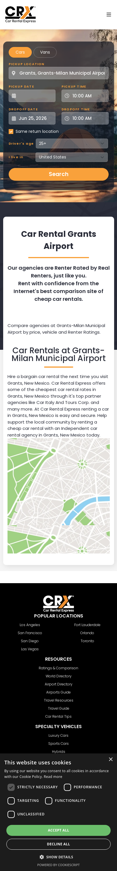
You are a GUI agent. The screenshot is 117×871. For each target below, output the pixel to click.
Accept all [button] (58, 830)
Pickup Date (21, 86)
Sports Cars (58, 743)
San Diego (30, 640)
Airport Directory (59, 684)
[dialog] (58, 812)
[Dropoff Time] (88, 118)
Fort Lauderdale (87, 624)
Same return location (37, 131)
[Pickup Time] (88, 96)
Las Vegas (30, 649)
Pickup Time (74, 86)
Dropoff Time (76, 109)
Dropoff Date (23, 109)
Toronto (87, 640)
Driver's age (21, 143)
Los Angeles (30, 624)
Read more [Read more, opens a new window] (53, 776)
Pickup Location (26, 64)
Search (58, 174)
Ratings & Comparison (58, 668)
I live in (16, 157)
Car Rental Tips (58, 716)
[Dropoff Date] (35, 118)
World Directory (59, 676)
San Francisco (30, 632)
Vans (45, 52)
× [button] (110, 759)
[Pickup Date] (35, 96)
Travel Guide (58, 708)
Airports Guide (58, 692)
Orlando (87, 632)
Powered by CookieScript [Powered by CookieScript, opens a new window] (58, 865)
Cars (20, 52)
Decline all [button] (58, 844)
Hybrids (58, 751)
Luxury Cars (58, 735)
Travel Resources (58, 700)
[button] (58, 856)
